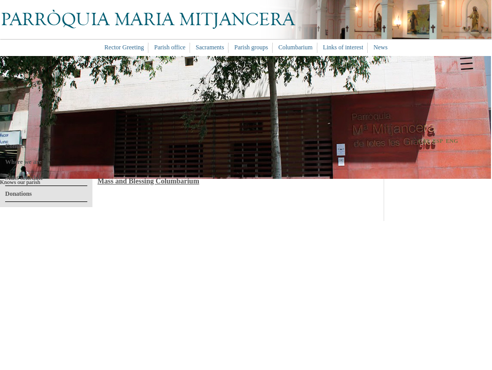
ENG (452, 141)
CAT (423, 141)
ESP (437, 141)
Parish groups (251, 47)
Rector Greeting (124, 47)
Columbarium (295, 47)
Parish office (169, 47)
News (380, 47)
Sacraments (210, 47)
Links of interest (343, 47)
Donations (18, 193)
